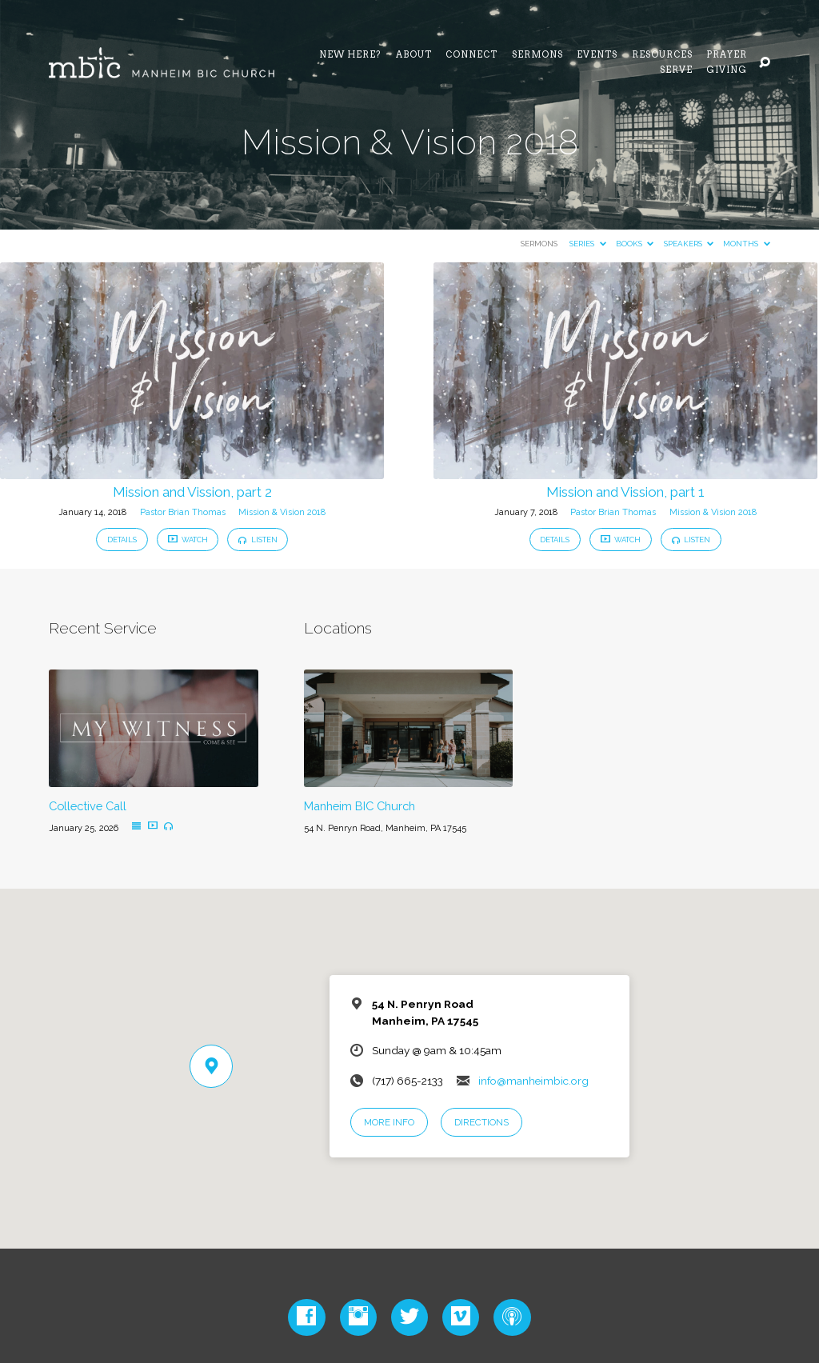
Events (597, 55)
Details (122, 539)
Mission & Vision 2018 (282, 512)
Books (634, 243)
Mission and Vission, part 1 (625, 492)
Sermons (537, 55)
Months (746, 243)
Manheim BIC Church (359, 806)
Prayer (726, 55)
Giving (726, 70)
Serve (676, 70)
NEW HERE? (350, 55)
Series (587, 243)
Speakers (688, 243)
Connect (471, 55)
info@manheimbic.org (533, 1080)
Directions (481, 1122)
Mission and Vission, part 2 (192, 492)
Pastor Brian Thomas (183, 512)
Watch (188, 539)
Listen (257, 539)
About (414, 55)
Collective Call (87, 806)
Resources (662, 55)
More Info (389, 1122)
